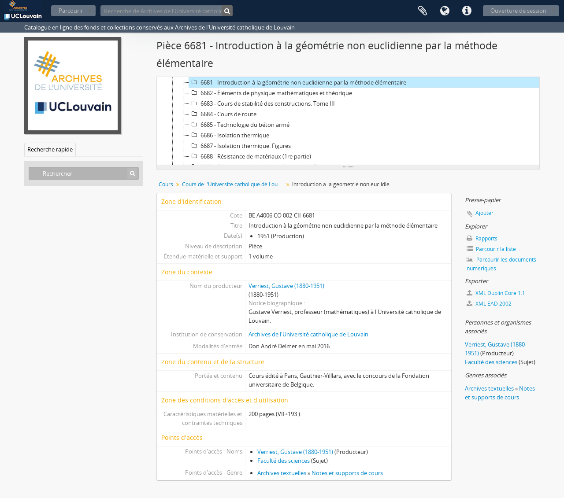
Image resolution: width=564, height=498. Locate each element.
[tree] (348, 121)
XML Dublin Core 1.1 (496, 293)
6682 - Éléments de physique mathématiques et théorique (270, 93)
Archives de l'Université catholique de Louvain (308, 334)
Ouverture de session (518, 11)
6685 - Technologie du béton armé (239, 124)
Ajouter (484, 213)
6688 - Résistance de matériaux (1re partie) (250, 156)
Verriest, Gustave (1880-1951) (286, 286)
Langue (445, 11)
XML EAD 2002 (489, 303)
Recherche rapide (50, 149)
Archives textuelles (281, 473)
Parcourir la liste (491, 249)
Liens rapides (467, 11)
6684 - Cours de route (222, 114)
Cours (166, 184)
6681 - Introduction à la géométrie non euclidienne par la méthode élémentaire (297, 82)
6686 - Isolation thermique (229, 135)
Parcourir (71, 11)
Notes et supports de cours (347, 473)
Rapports (482, 238)
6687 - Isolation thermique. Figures (240, 145)
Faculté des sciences (283, 461)
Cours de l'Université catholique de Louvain (234, 184)
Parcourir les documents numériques (501, 264)
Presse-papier (423, 11)
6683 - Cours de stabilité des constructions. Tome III (262, 103)
